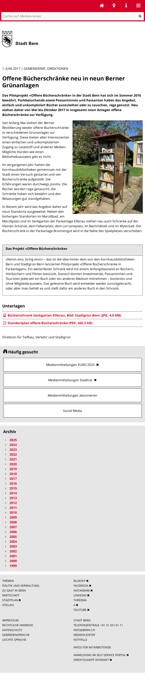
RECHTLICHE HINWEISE (17, 625)
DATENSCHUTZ (12, 630)
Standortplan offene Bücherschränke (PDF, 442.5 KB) (47, 323)
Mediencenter (101, 5)
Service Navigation (126, 5)
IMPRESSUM (10, 620)
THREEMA (80, 600)
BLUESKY (79, 581)
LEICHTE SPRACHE (14, 640)
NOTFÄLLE (80, 640)
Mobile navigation (138, 5)
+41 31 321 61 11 (111, 625)
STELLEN (8, 605)
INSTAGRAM (82, 590)
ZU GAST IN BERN (14, 590)
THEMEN (8, 581)
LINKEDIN (80, 595)
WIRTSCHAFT (10, 595)
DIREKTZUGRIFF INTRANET (91, 660)
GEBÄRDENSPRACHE (16, 635)
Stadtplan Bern (114, 5)
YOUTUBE (80, 610)
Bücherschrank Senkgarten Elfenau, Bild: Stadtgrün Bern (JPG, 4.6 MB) (61, 315)
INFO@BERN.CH (84, 630)
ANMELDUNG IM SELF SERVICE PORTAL (100, 655)
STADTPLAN (10, 600)
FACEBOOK (81, 585)
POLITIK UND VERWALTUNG (20, 585)
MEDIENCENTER (84, 635)
